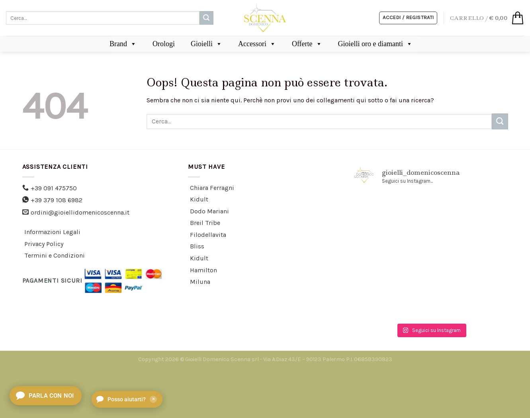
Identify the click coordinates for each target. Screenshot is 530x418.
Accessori (257, 44)
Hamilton (203, 270)
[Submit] (206, 18)
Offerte (307, 44)
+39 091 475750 (54, 188)
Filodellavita (208, 234)
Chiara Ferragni (212, 187)
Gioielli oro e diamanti (375, 44)
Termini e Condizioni (54, 255)
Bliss (197, 246)
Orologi (164, 44)
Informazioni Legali (52, 232)
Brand (123, 44)
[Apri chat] (46, 395)
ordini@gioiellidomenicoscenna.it (80, 212)
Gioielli (206, 44)
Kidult (199, 199)
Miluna (200, 281)
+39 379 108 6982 (56, 200)
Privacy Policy (43, 244)
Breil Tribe (205, 223)
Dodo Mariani (209, 211)
